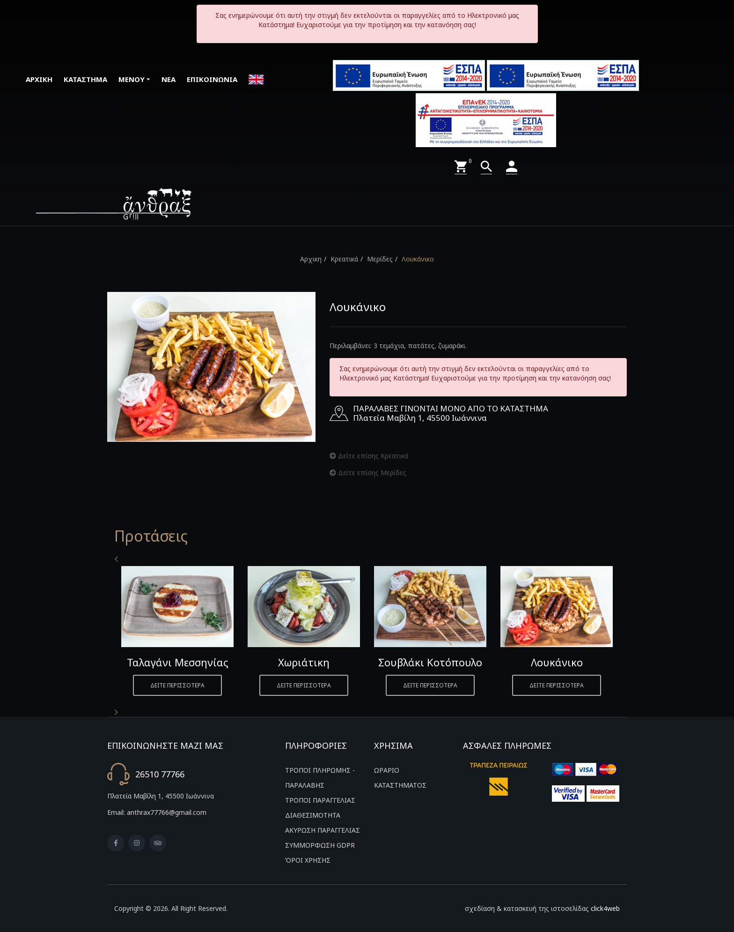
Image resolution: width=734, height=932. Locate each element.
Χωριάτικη (304, 662)
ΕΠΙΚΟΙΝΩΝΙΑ (212, 79)
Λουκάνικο (418, 258)
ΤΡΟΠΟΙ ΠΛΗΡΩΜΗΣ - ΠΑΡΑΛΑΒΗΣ (320, 778)
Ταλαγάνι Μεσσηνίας (177, 662)
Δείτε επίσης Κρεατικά (369, 455)
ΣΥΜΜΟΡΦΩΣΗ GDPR (320, 845)
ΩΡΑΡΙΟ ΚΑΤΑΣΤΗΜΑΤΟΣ (400, 778)
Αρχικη (311, 258)
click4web (605, 908)
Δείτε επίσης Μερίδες (368, 472)
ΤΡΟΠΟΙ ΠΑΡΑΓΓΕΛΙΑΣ (320, 800)
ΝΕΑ (168, 79)
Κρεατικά (344, 258)
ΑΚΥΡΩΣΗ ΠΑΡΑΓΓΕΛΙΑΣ (322, 830)
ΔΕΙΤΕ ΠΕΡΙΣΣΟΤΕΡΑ (177, 685)
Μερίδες (380, 258)
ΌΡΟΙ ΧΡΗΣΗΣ (307, 860)
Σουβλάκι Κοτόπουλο (430, 662)
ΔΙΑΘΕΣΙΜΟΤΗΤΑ (312, 815)
